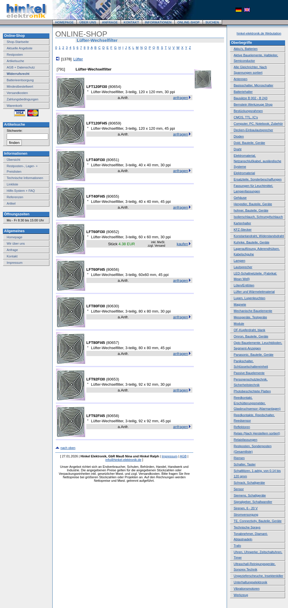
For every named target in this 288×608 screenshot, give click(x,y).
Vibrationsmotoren (247, 588)
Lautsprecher (243, 267)
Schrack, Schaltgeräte (249, 482)
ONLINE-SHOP (188, 22)
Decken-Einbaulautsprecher (253, 130)
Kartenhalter (242, 223)
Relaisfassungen (245, 439)
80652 (112, 232)
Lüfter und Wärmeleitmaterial (254, 291)
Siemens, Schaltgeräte (250, 495)
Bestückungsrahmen (248, 111)
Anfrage (12, 250)
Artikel (11, 203)
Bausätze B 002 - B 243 (250, 98)
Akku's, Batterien (245, 48)
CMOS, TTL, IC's (246, 117)
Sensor (239, 489)
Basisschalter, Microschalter (253, 85)
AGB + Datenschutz (21, 67)
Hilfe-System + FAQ (21, 190)
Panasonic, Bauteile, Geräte (253, 354)
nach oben (67, 448)
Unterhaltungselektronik (250, 582)
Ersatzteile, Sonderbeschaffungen (258, 179)
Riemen (239, 458)
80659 (114, 123)
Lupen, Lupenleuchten (249, 298)
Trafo (237, 545)
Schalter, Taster (245, 464)
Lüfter (78, 59)
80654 (114, 86)
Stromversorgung (246, 514)
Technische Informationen (25, 178)
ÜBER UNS (87, 22)
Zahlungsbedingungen (22, 99)
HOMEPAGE (64, 22)
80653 (112, 379)
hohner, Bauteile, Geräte (251, 210)
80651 (112, 160)
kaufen (182, 244)
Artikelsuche (15, 61)
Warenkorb (14, 105)
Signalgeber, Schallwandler (253, 502)
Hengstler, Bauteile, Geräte (253, 204)
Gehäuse (240, 197)
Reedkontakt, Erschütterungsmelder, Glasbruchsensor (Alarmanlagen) (257, 403)
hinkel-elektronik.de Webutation (259, 33)
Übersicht (13, 159)
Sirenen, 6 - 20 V (246, 508)
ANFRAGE (110, 22)
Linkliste (12, 184)
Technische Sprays (247, 527)
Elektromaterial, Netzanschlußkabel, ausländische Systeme (257, 161)
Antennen (240, 79)
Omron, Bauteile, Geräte (251, 336)
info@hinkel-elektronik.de (123, 459)
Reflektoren (242, 427)
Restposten (15, 54)
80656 (112, 269)
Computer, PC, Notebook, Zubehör (258, 123)
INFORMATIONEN (158, 22)
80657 (112, 342)
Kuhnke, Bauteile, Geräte (251, 242)
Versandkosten (17, 93)
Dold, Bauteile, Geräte (249, 143)
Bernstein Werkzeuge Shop (253, 104)
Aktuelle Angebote (20, 48)
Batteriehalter (243, 91)
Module (239, 323)
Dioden (239, 136)
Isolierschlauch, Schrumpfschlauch (258, 217)
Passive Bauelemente (249, 373)
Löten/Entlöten (244, 285)
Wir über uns (16, 243)
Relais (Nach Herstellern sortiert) (257, 433)
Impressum (14, 262)
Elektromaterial (244, 173)
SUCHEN (212, 22)
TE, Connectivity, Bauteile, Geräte (258, 521)
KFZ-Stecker (243, 229)
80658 (112, 416)
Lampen (239, 260)
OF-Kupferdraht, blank (249, 330)
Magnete (240, 304)
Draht (238, 149)
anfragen (180, 97)
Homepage (14, 237)
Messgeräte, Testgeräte (250, 317)
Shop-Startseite (18, 42)
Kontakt (12, 256)
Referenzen (15, 197)
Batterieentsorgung (20, 80)
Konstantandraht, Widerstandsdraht (259, 236)
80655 (112, 196)
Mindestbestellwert (20, 86)
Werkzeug (241, 595)
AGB (183, 456)
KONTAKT (131, 22)
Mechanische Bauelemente (253, 311)
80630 (112, 306)
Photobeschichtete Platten (252, 391)
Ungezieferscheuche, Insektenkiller (258, 576)
